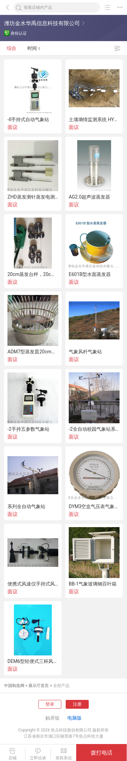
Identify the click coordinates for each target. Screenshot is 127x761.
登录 (49, 704)
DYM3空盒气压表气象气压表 (94, 506)
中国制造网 (14, 685)
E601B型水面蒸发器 (90, 274)
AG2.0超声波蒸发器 (89, 196)
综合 (11, 48)
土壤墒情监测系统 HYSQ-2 (94, 119)
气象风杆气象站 (85, 351)
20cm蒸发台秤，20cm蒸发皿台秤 (32, 274)
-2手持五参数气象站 (28, 429)
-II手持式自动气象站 (28, 119)
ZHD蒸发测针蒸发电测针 (32, 196)
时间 (34, 48)
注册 (77, 704)
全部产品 (61, 685)
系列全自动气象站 (26, 506)
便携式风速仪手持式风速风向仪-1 (32, 583)
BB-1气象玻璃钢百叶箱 (93, 583)
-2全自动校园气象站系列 (94, 429)
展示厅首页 (38, 685)
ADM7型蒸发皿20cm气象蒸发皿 (32, 351)
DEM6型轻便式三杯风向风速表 (32, 661)
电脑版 (74, 718)
